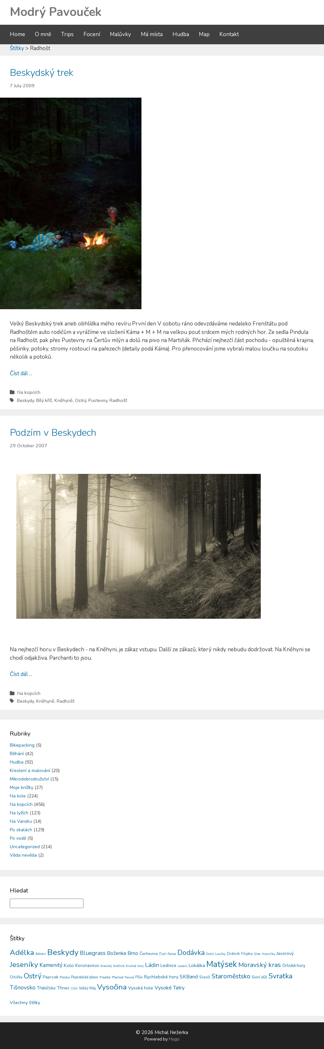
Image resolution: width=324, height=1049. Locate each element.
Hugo (174, 1039)
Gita (257, 953)
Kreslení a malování (30, 770)
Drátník (233, 953)
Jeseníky (24, 964)
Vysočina (112, 987)
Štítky (17, 48)
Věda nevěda (23, 855)
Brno (132, 953)
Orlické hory (293, 966)
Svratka (280, 976)
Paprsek (50, 977)
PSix (139, 977)
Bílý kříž (44, 400)
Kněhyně (63, 400)
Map (204, 34)
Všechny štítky (25, 1003)
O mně (43, 34)
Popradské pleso (84, 977)
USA (74, 988)
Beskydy (25, 400)
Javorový (285, 953)
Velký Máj (87, 988)
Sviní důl (259, 977)
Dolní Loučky (216, 954)
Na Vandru (21, 821)
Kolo (69, 965)
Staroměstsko (231, 976)
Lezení (182, 966)
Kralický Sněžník (112, 966)
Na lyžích (19, 813)
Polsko (65, 977)
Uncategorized (25, 847)
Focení (91, 34)
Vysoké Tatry (169, 987)
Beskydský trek (41, 72)
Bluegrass (93, 953)
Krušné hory (135, 966)
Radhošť (118, 400)
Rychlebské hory (161, 977)
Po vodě (18, 838)
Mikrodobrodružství (29, 779)
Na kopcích (28, 392)
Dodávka (191, 952)
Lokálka (197, 965)
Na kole (18, 796)
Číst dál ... (21, 373)
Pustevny (97, 400)
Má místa (152, 34)
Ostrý (80, 400)
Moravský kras (259, 964)
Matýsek (221, 964)
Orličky (16, 977)
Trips (67, 34)
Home (17, 34)
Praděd (104, 977)
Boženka (116, 953)
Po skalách (21, 830)
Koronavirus (87, 965)
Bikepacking (22, 745)
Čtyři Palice (167, 954)
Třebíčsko (46, 988)
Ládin (152, 965)
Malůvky (120, 34)
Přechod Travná (123, 977)
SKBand (189, 976)
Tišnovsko (23, 987)
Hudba (180, 34)
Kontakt (229, 34)
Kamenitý (51, 965)
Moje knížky (21, 787)
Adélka (22, 952)
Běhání (17, 754)
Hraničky (268, 954)
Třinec (63, 988)
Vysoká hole (140, 988)
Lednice (168, 965)
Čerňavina (149, 953)
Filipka (247, 953)
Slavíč (204, 977)
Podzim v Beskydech (53, 432)
